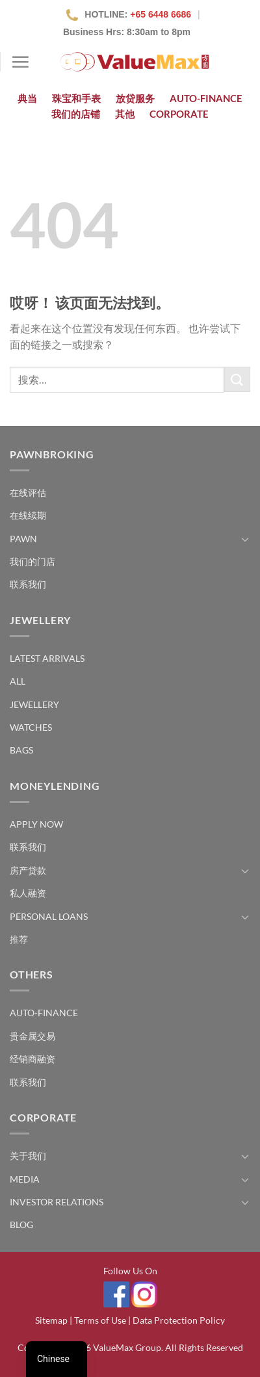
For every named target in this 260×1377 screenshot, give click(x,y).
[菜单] (20, 62)
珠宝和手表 (76, 98)
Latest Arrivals (47, 658)
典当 (27, 98)
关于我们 (28, 1155)
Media (25, 1179)
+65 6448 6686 (160, 14)
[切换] (245, 539)
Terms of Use (100, 1320)
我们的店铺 (75, 114)
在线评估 (28, 492)
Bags (21, 749)
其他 (125, 114)
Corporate (179, 114)
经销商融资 (32, 1058)
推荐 (19, 939)
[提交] (237, 379)
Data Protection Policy (179, 1320)
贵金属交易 (32, 1036)
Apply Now (36, 824)
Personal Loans (49, 916)
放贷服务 (135, 98)
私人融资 (28, 892)
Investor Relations (56, 1201)
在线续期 (28, 515)
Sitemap (51, 1320)
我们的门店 (32, 561)
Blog (21, 1224)
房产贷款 (28, 870)
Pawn (23, 538)
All (17, 681)
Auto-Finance (206, 98)
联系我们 (28, 584)
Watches (31, 727)
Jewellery (34, 704)
